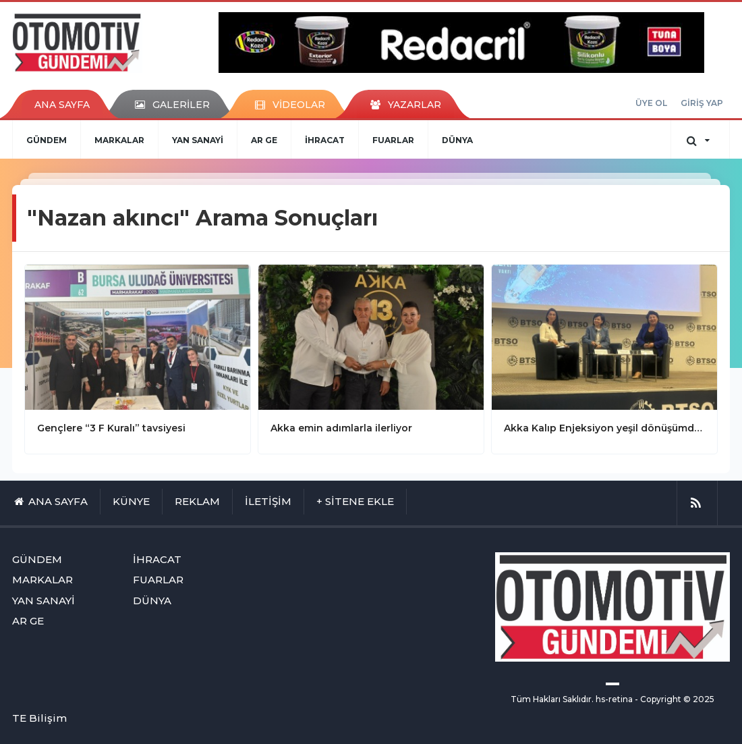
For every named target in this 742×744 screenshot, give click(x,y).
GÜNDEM (46, 140)
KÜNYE (131, 501)
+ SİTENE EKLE (355, 501)
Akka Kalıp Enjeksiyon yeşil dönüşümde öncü (604, 428)
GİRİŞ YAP (702, 103)
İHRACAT (325, 140)
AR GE (264, 140)
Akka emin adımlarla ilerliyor (341, 428)
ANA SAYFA (62, 105)
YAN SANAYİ (197, 140)
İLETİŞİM (268, 501)
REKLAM (197, 501)
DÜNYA (457, 140)
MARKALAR (119, 140)
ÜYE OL (651, 103)
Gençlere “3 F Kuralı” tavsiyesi (111, 428)
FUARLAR (393, 140)
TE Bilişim (39, 718)
